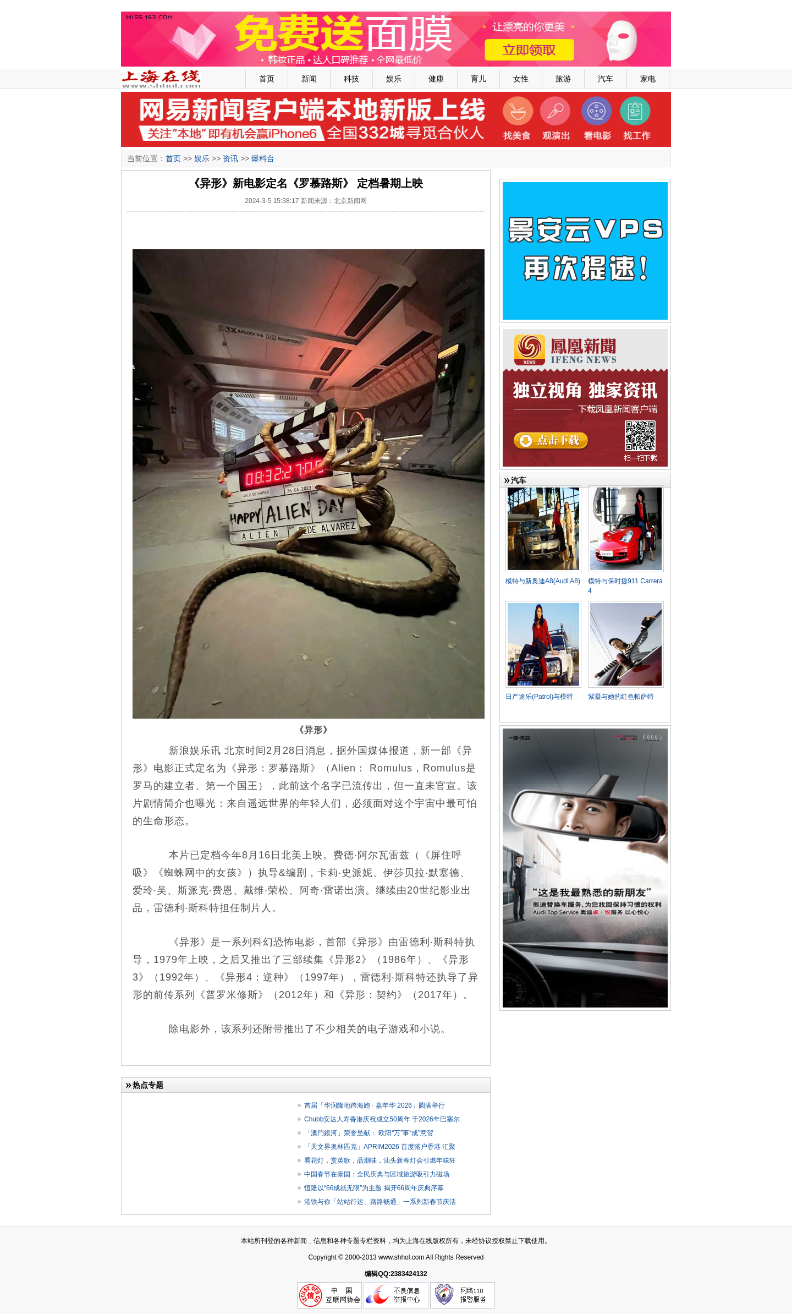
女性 (521, 78)
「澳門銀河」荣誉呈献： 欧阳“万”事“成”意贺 (368, 1133)
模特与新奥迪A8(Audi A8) (542, 581)
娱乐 (394, 78)
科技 (351, 78)
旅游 (563, 78)
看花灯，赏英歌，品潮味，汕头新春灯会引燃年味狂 (380, 1160)
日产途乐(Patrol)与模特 (539, 696)
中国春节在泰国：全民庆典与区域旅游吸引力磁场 (376, 1174)
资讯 (230, 158)
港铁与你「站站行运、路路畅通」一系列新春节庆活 (380, 1202)
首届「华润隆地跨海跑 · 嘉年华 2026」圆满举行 (374, 1105)
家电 (648, 78)
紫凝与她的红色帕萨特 (621, 696)
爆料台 (262, 158)
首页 (266, 78)
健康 (436, 78)
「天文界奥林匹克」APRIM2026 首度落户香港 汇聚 (379, 1147)
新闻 (309, 78)
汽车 (605, 78)
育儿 (478, 78)
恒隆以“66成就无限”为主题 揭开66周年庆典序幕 (374, 1188)
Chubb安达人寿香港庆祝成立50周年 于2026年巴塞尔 (382, 1119)
